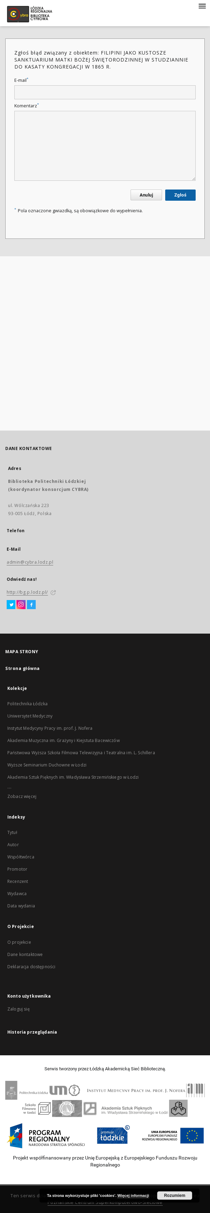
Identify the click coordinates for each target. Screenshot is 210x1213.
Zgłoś (180, 195)
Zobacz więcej (21, 796)
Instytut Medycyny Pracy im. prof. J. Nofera (49, 728)
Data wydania (21, 906)
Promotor (17, 869)
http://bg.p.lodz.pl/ (27, 592)
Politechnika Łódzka (27, 704)
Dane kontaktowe (25, 954)
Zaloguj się (18, 1009)
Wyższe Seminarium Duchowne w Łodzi (46, 765)
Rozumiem (175, 1195)
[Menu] (202, 5)
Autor (13, 845)
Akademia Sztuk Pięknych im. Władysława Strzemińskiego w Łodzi (73, 777)
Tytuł (12, 832)
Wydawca (17, 894)
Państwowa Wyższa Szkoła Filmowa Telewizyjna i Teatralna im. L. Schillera (81, 753)
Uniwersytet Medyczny (29, 716)
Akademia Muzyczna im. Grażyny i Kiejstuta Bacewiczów (63, 740)
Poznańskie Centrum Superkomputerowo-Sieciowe (105, 1202)
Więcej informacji (133, 1195)
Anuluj (146, 195)
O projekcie (19, 942)
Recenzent (17, 881)
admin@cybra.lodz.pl (30, 562)
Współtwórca (20, 857)
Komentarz (26, 106)
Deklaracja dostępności (31, 967)
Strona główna (22, 668)
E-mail (21, 80)
